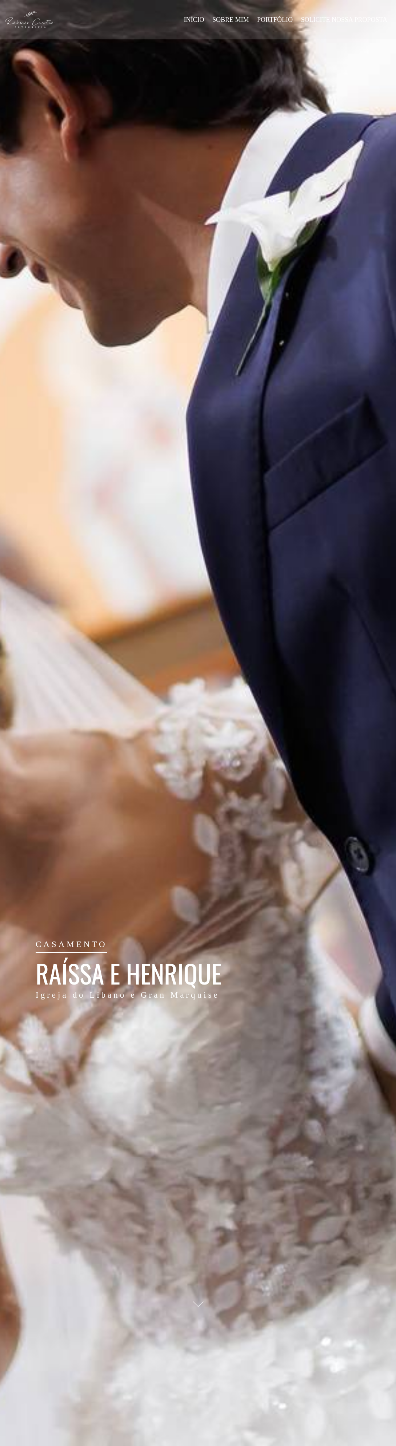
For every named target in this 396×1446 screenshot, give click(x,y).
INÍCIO (194, 19)
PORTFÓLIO (275, 19)
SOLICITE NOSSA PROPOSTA (344, 19)
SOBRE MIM (230, 19)
